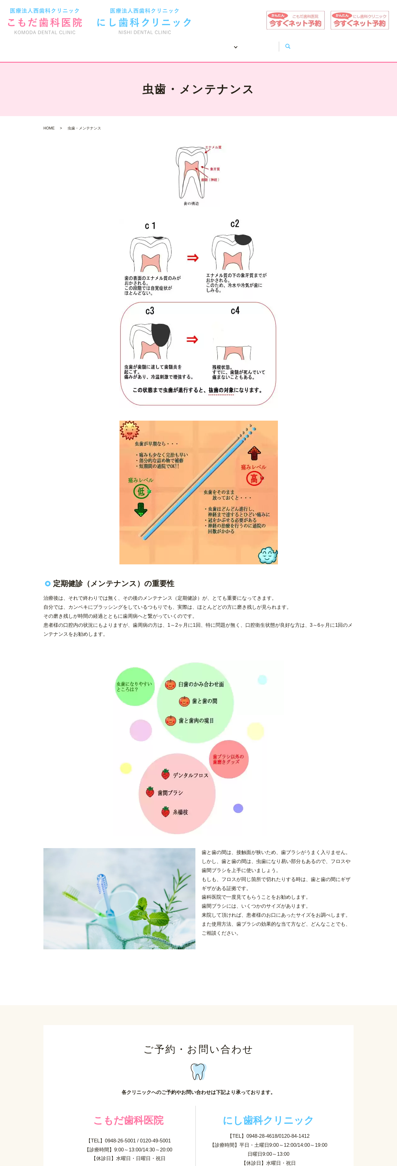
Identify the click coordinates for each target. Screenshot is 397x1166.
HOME (90, 43)
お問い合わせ (280, 43)
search (315, 44)
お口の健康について (181, 43)
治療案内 (234, 43)
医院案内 (128, 43)
